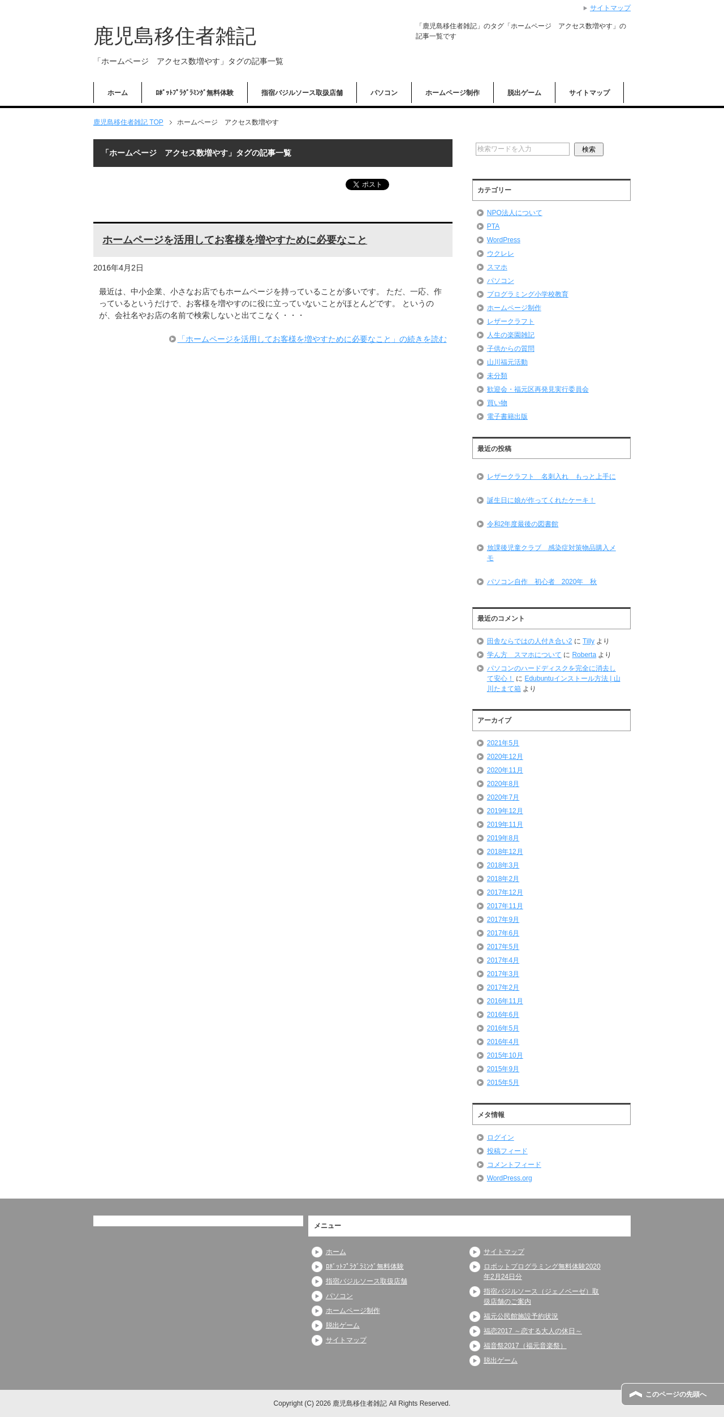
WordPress (503, 240)
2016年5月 (503, 1028)
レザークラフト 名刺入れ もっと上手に (551, 476)
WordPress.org (509, 1178)
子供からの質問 (511, 349)
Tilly (588, 641)
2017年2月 (503, 987)
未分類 (497, 376)
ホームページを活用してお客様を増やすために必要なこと (234, 240)
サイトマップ (589, 93)
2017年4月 (503, 960)
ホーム (117, 93)
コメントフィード (514, 1165)
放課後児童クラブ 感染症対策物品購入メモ (551, 553)
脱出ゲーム (524, 93)
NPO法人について (514, 213)
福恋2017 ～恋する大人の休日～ (533, 1331)
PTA (493, 226)
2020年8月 (503, 784)
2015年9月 (503, 1069)
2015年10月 (505, 1055)
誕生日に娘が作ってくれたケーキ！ (541, 500)
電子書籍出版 (507, 416)
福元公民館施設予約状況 (521, 1316)
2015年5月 (503, 1083)
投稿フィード (507, 1151)
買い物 (497, 403)
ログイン (500, 1137)
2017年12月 (505, 892)
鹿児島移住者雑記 (174, 36)
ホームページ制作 (452, 93)
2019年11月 (505, 824)
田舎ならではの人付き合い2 (529, 641)
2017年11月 (505, 906)
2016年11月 (505, 1001)
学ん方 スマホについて (524, 655)
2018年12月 (505, 852)
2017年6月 (503, 933)
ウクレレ (500, 253)
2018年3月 (503, 865)
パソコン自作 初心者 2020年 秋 (542, 582)
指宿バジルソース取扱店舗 (302, 93)
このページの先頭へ (675, 1394)
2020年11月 (505, 770)
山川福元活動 (507, 362)
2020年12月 (505, 757)
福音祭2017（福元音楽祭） (525, 1346)
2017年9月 (503, 920)
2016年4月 (503, 1042)
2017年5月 (503, 947)
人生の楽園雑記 (511, 335)
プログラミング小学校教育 (527, 294)
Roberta (584, 655)
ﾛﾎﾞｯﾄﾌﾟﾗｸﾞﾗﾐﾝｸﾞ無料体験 (195, 93)
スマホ (497, 267)
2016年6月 (503, 1015)
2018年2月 (503, 879)
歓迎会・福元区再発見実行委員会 (538, 389)
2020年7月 (503, 797)
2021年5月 (503, 743)
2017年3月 (503, 974)
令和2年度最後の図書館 (523, 524)
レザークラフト (511, 321)
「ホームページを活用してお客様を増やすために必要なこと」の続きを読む (312, 338)
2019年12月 (505, 811)
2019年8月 (503, 838)
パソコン (384, 93)
